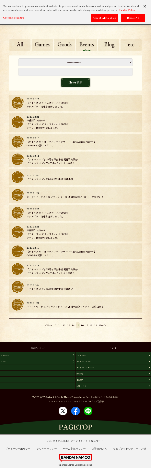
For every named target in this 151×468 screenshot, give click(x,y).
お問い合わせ (81, 386)
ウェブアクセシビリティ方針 (129, 448)
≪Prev (48, 325)
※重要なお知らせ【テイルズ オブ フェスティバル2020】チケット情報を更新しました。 (48, 124)
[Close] (144, 6)
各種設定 (79, 380)
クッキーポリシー (46, 448)
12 (64, 325)
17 (87, 325)
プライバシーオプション (85, 368)
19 (95, 325)
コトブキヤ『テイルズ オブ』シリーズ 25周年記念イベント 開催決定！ (65, 196)
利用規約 (79, 374)
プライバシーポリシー (84, 361)
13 (68, 325)
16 (82, 325)
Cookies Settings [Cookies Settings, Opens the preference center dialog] (13, 17)
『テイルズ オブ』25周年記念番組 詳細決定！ (51, 179)
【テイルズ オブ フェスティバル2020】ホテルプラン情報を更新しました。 (48, 104)
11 (59, 325)
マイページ (5, 355)
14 (73, 325)
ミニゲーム (5, 361)
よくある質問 (81, 355)
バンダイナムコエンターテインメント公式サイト (75, 440)
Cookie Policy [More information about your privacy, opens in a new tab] (127, 9)
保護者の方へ (99, 448)
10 (54, 325)
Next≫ (102, 325)
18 (91, 325)
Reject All (133, 18)
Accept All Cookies (104, 18)
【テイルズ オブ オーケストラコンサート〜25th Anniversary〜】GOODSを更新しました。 (61, 143)
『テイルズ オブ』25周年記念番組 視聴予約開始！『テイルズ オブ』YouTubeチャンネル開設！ (53, 161)
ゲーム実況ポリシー (74, 448)
